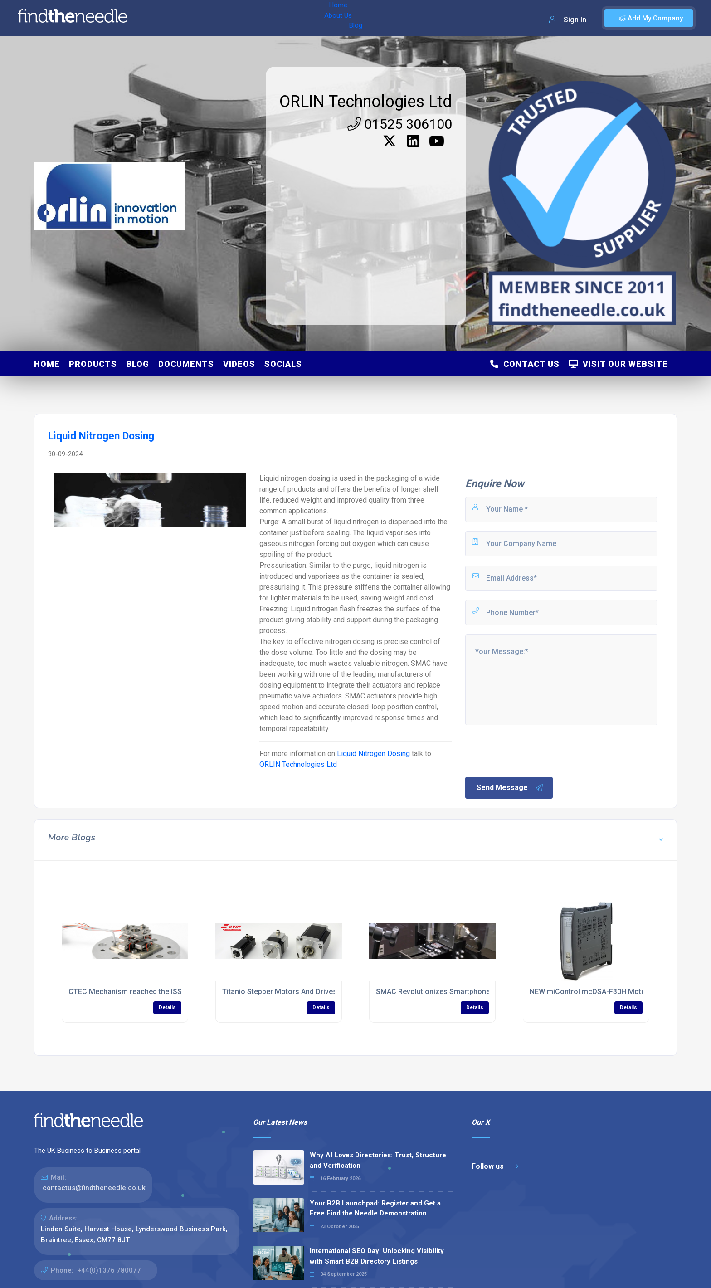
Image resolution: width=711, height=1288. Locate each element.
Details (167, 1007)
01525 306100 (399, 124)
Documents (186, 364)
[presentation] (533, 750)
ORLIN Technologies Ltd (365, 101)
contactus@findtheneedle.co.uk (94, 1188)
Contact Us (525, 364)
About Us (194, 18)
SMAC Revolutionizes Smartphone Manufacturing (458, 991)
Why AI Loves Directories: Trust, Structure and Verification (378, 1160)
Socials (283, 364)
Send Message (510, 787)
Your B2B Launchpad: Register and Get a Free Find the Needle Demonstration (375, 1208)
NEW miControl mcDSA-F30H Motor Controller (607, 991)
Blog (226, 18)
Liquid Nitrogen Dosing (373, 753)
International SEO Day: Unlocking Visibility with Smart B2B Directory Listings (377, 1256)
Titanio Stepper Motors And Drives (279, 991)
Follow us (495, 1166)
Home (160, 18)
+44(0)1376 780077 (109, 1270)
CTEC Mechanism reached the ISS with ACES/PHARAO (158, 991)
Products (93, 364)
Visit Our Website (618, 364)
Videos (239, 364)
